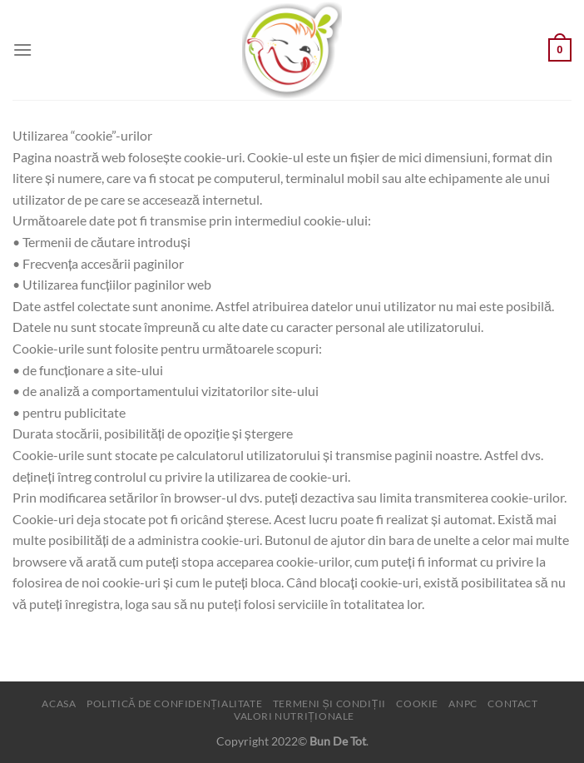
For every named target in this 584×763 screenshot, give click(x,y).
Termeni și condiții (329, 703)
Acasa (59, 703)
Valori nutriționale (294, 716)
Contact (512, 703)
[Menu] (22, 49)
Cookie (417, 703)
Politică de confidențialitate (174, 703)
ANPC (462, 703)
